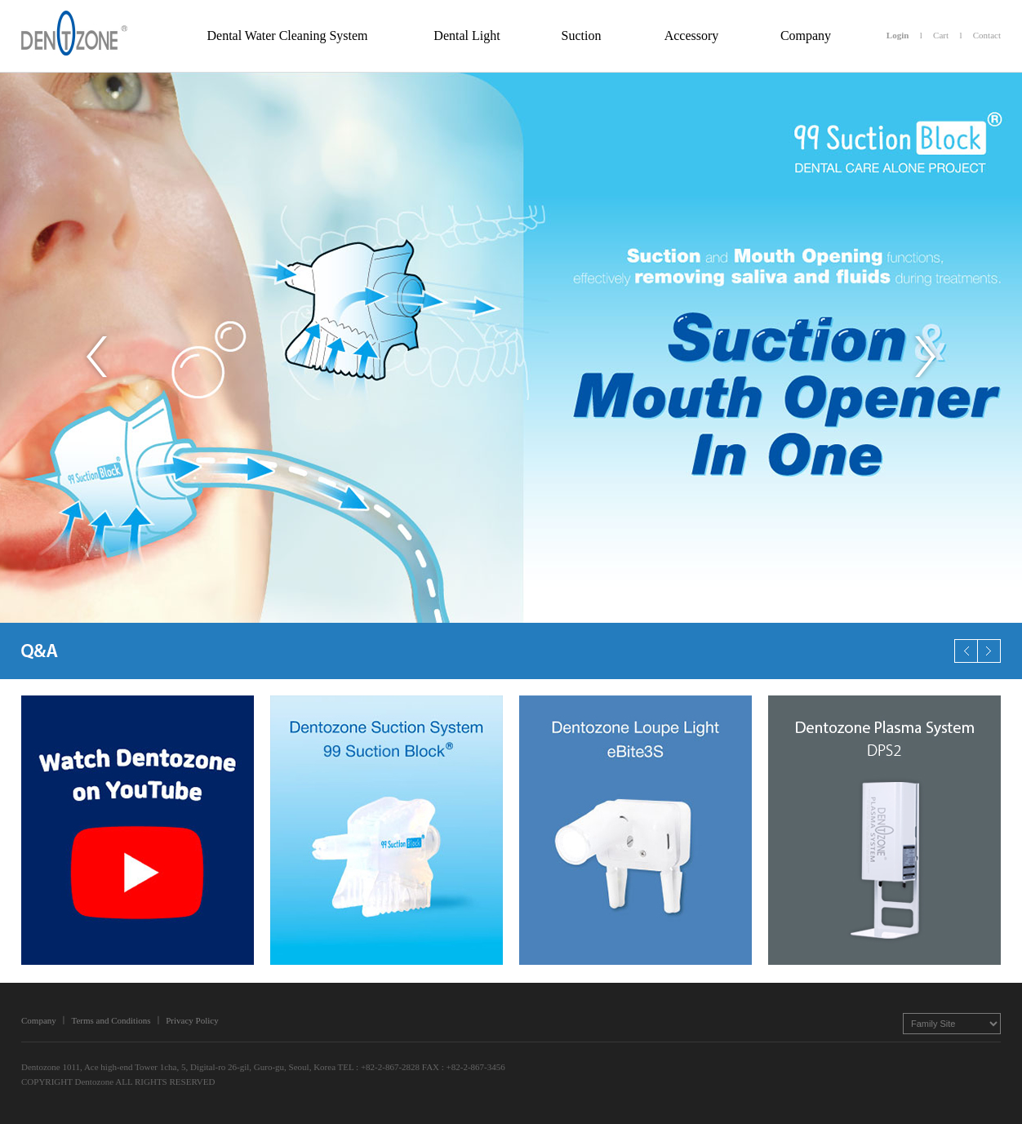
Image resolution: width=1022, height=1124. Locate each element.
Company (38, 1020)
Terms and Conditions (110, 1020)
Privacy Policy (192, 1020)
